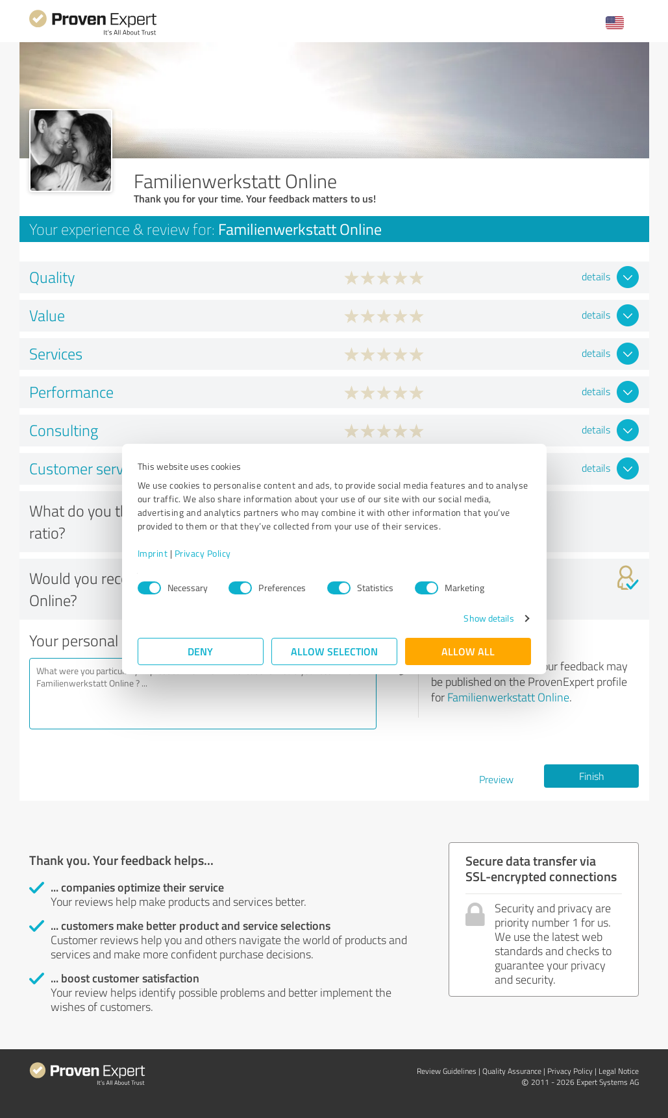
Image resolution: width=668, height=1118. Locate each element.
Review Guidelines (446, 1070)
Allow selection (334, 651)
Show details (488, 618)
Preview (496, 779)
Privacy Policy (203, 553)
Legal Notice (619, 1070)
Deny (200, 651)
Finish (591, 776)
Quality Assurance (511, 1070)
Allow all (468, 651)
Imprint (153, 553)
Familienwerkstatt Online (508, 697)
